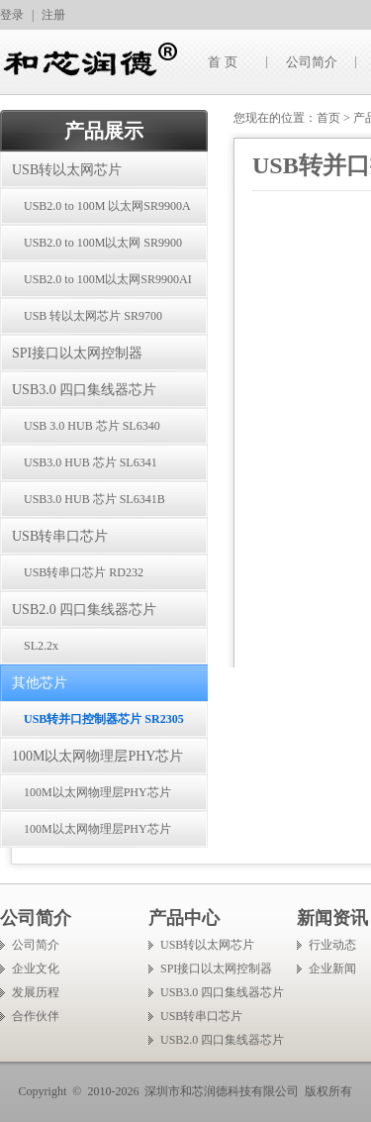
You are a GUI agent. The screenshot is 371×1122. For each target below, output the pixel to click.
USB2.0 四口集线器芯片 (84, 609)
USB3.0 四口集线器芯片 (84, 389)
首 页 (222, 61)
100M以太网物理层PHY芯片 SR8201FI (85, 835)
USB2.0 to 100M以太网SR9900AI (108, 279)
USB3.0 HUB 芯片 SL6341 (90, 462)
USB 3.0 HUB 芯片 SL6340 (92, 426)
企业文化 (35, 968)
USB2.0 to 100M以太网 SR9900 (103, 243)
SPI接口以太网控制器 (77, 353)
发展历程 (35, 992)
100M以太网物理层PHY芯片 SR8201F (85, 798)
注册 (53, 15)
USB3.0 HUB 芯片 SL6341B (94, 499)
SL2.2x (41, 646)
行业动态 (332, 945)
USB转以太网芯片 (67, 169)
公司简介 (311, 61)
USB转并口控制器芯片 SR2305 (104, 719)
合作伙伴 (35, 1016)
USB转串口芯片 (60, 536)
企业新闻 (332, 968)
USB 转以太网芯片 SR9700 (93, 316)
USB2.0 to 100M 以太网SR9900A (107, 206)
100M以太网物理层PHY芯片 (97, 756)
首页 (328, 118)
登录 (12, 15)
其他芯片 (39, 682)
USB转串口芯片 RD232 (83, 572)
